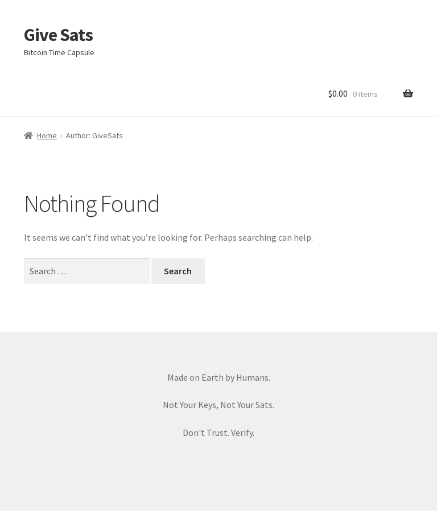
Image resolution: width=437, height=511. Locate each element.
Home (47, 135)
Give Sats (58, 34)
